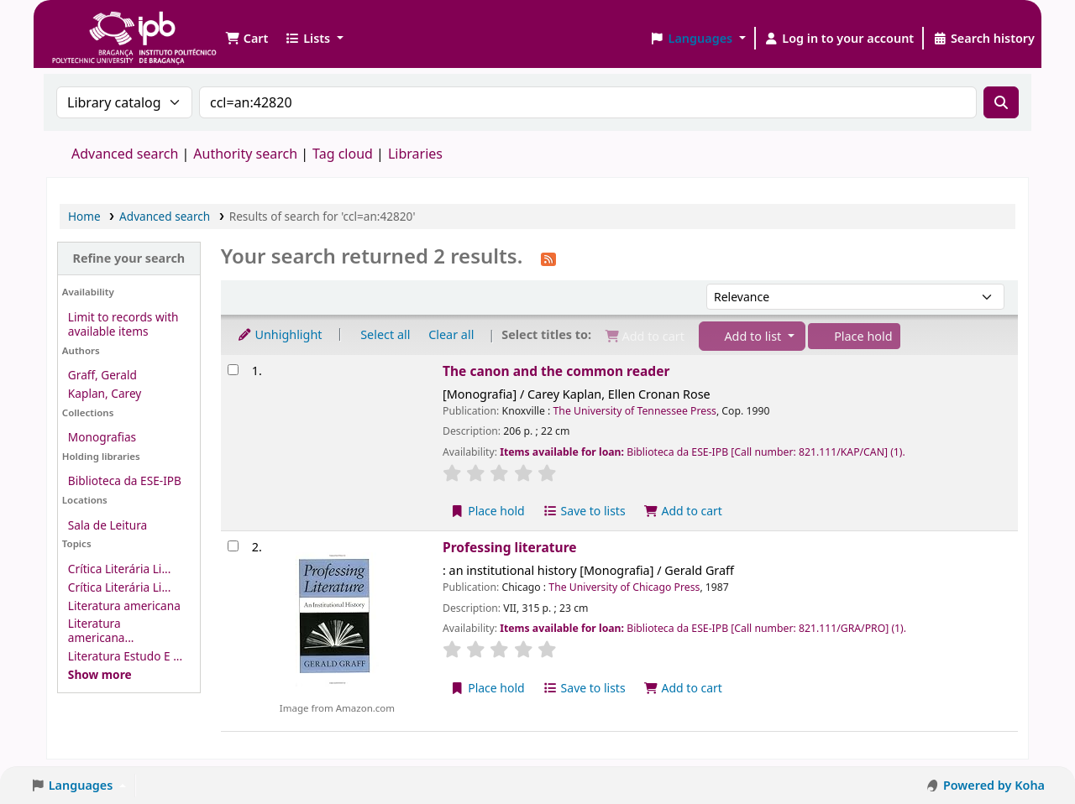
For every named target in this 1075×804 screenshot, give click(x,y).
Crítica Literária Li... (119, 569)
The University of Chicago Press (624, 587)
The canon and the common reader (556, 371)
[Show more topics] (100, 674)
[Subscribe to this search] (548, 258)
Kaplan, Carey (105, 393)
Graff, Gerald (102, 375)
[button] (246, 39)
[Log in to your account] (839, 39)
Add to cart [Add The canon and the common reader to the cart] (682, 511)
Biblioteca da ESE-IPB (124, 480)
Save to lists (584, 511)
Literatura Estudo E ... (125, 656)
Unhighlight (279, 334)
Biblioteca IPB (92, 25)
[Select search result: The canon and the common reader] (233, 369)
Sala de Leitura (107, 525)
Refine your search (128, 258)
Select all (385, 334)
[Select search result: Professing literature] (233, 545)
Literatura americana (124, 605)
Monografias (102, 437)
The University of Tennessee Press (634, 411)
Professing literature (510, 547)
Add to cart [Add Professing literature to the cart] (682, 688)
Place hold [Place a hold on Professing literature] (487, 688)
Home (84, 216)
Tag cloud (342, 153)
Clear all (451, 334)
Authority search (245, 153)
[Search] (1001, 102)
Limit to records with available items (123, 324)
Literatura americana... (101, 630)
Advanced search (124, 153)
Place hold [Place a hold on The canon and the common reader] (487, 511)
